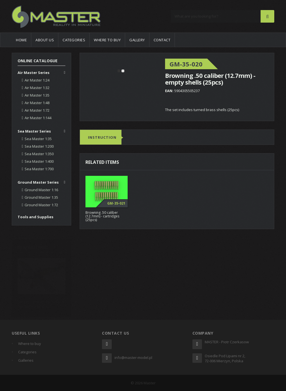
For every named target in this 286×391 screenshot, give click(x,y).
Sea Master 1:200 (39, 146)
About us (44, 39)
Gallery (137, 39)
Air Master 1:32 (37, 87)
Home (21, 39)
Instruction (102, 137)
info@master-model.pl (133, 357)
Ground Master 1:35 (41, 197)
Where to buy (107, 39)
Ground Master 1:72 (41, 204)
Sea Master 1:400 (39, 161)
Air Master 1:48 (37, 102)
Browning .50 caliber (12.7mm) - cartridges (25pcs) (102, 216)
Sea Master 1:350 (39, 153)
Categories (74, 39)
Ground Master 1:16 (41, 189)
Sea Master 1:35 (38, 138)
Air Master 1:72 (37, 110)
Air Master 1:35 (37, 95)
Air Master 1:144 (38, 117)
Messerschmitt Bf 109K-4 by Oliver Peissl (41, 302)
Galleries (26, 360)
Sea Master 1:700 (39, 168)
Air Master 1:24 (37, 80)
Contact (162, 39)
